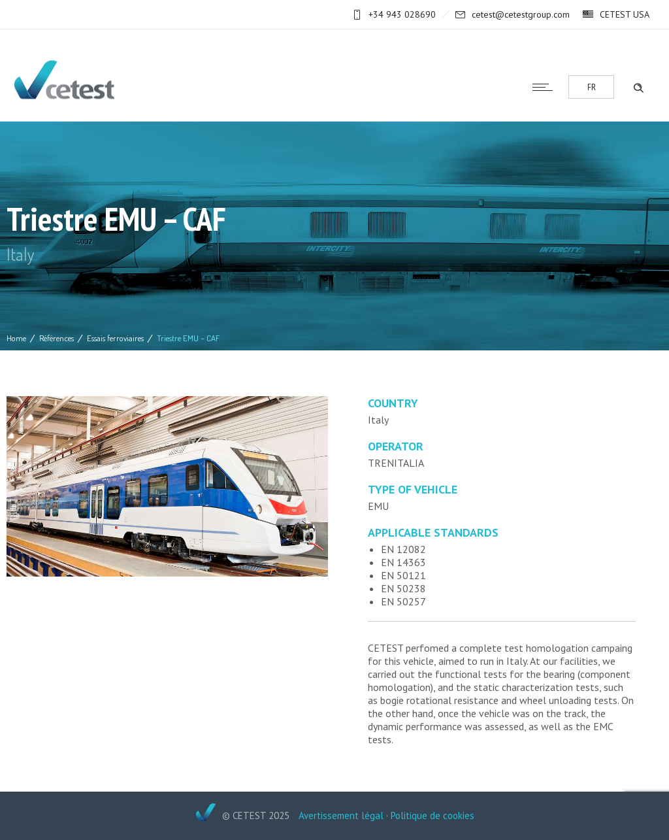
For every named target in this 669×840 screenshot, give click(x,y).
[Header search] (638, 86)
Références (56, 338)
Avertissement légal (341, 815)
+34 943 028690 (402, 14)
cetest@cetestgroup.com (521, 14)
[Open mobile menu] (545, 87)
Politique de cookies (432, 815)
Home (16, 338)
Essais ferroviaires (115, 338)
